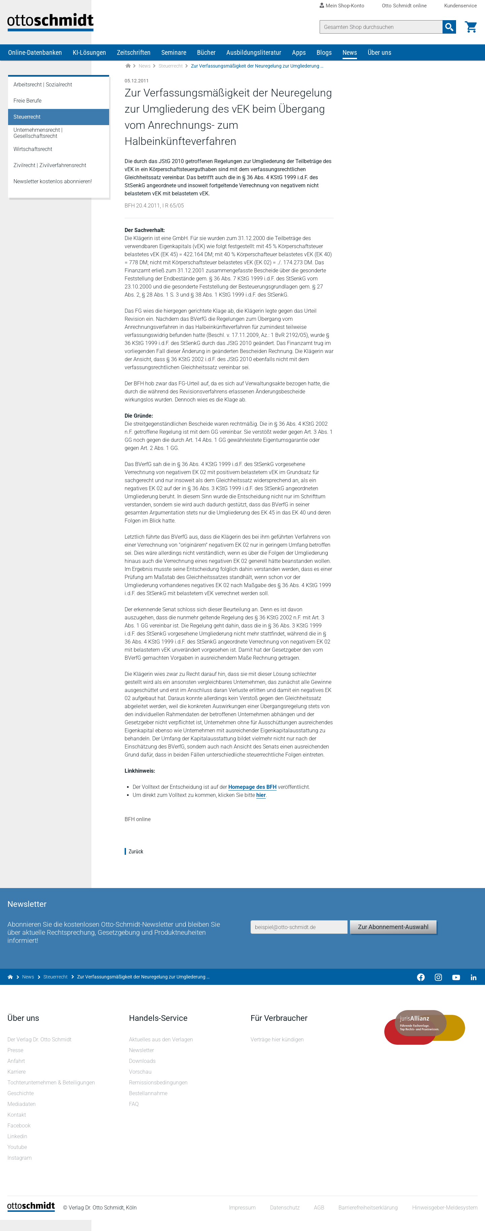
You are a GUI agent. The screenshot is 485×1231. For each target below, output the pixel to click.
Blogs (324, 56)
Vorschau (140, 1083)
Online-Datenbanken (35, 56)
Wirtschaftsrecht (32, 153)
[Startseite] (32, 1221)
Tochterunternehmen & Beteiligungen (52, 1093)
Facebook (19, 1136)
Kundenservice (460, 6)
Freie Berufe (27, 105)
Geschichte (21, 1104)
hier (261, 807)
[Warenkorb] (470, 27)
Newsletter (141, 1061)
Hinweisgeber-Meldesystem (444, 1219)
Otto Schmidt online (404, 6)
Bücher (206, 56)
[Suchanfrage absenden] (448, 27)
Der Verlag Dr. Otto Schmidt (40, 1050)
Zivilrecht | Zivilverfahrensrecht (49, 169)
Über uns (379, 56)
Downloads (142, 1072)
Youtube (18, 1158)
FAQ (134, 1115)
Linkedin (18, 1147)
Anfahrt (17, 1072)
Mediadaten (22, 1115)
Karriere (17, 1083)
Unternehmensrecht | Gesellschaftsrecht (38, 137)
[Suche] (380, 27)
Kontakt (17, 1126)
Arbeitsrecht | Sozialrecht (42, 88)
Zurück (136, 863)
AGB (318, 1219)
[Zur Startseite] (128, 70)
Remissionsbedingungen (158, 1093)
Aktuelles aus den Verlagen (161, 1050)
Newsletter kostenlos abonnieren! (52, 185)
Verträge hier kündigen (277, 1050)
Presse (16, 1061)
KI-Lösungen (89, 56)
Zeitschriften (134, 56)
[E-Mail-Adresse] (299, 931)
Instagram (20, 1169)
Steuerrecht (171, 70)
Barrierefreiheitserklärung (367, 1219)
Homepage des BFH (253, 799)
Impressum (242, 1219)
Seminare (173, 56)
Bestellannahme (148, 1104)
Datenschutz (284, 1219)
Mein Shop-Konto (345, 6)
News (350, 56)
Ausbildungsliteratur (253, 56)
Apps (299, 56)
